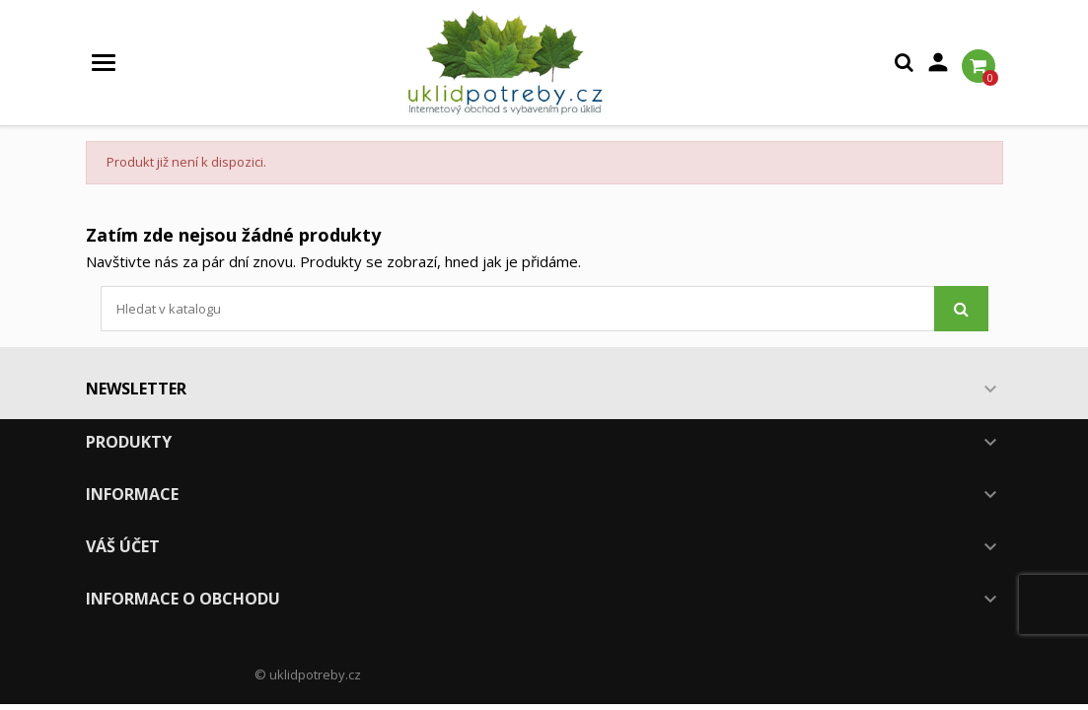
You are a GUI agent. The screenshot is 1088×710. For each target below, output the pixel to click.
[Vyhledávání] (544, 308)
